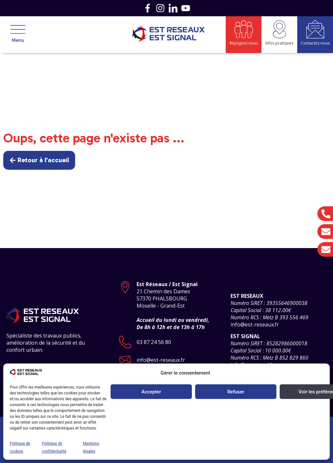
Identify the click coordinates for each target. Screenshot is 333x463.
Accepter (151, 392)
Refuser (235, 392)
